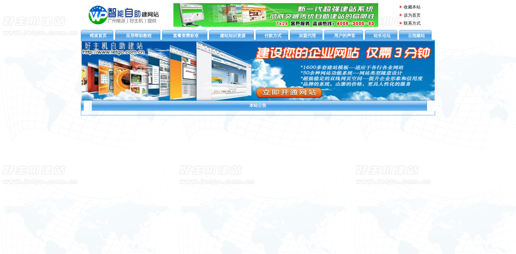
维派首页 (98, 35)
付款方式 (273, 35)
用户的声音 (344, 35)
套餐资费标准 (185, 35)
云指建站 (416, 35)
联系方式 (412, 23)
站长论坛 (382, 35)
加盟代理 (307, 35)
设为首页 (412, 15)
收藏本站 (410, 7)
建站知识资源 (232, 35)
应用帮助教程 (139, 35)
